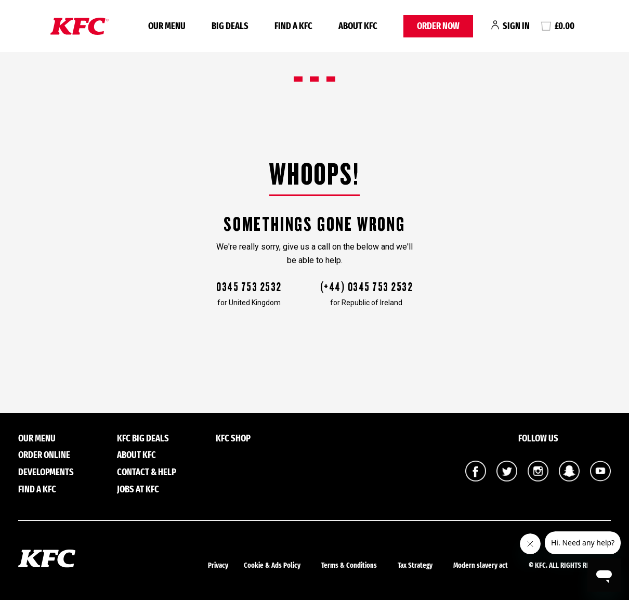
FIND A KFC (293, 26)
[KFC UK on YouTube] (600, 478)
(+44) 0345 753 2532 (366, 287)
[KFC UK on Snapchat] (569, 478)
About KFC (357, 26)
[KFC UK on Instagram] (538, 478)
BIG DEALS (230, 26)
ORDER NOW (438, 26)
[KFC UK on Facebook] (475, 478)
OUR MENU (167, 26)
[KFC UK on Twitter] (506, 478)
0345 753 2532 (249, 287)
